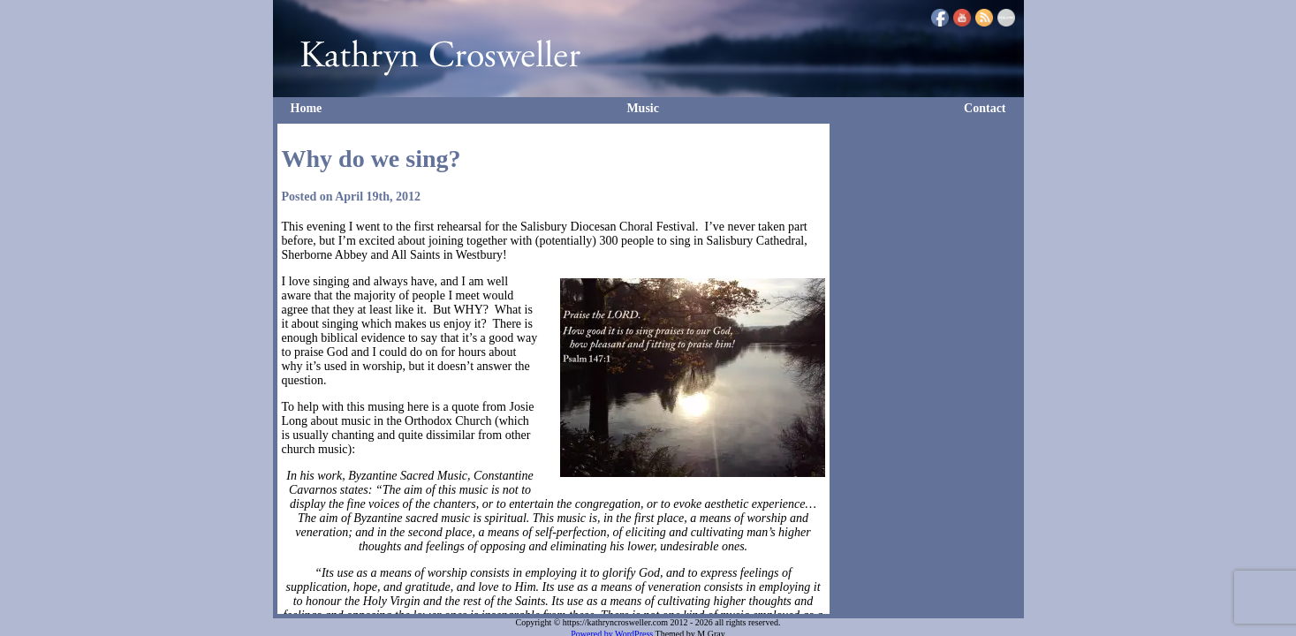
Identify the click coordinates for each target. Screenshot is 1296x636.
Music (642, 108)
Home (306, 108)
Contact (984, 108)
